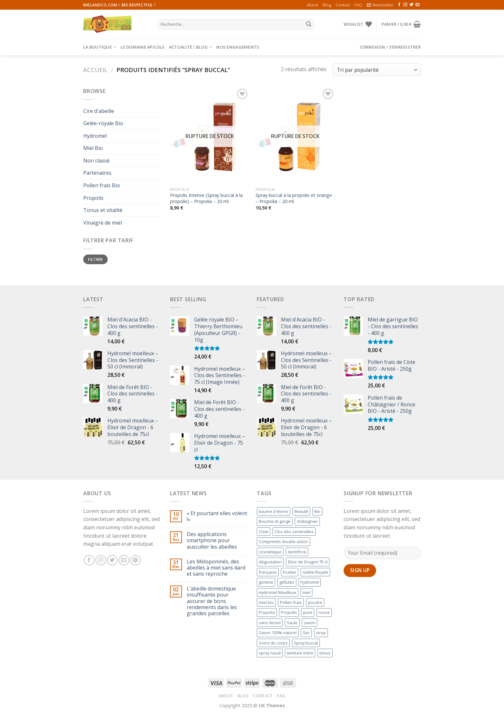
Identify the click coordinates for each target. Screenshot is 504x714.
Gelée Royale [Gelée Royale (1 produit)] (315, 572)
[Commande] (377, 69)
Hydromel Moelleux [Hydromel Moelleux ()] (277, 592)
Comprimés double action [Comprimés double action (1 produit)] (283, 541)
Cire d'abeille (98, 111)
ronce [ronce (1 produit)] (324, 612)
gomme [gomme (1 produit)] (266, 582)
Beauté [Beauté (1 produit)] (301, 511)
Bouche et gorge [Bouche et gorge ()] (275, 521)
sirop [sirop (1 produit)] (321, 632)
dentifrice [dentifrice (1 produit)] (297, 552)
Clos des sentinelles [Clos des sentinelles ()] (294, 531)
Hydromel (95, 135)
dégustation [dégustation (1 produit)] (270, 562)
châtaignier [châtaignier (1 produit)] (307, 521)
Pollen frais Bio (101, 185)
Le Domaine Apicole (143, 47)
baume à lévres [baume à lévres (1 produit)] (273, 511)
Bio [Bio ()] (317, 511)
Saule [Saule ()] (292, 623)
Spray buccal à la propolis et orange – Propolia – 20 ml (294, 198)
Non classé (96, 160)
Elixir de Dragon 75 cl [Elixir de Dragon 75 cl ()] (308, 562)
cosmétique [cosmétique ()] (270, 552)
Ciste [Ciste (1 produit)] (263, 531)
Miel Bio (93, 148)
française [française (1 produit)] (268, 572)
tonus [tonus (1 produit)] (325, 653)
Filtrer (95, 259)
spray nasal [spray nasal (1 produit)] (270, 653)
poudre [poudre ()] (315, 602)
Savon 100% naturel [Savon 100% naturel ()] (278, 632)
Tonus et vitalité (102, 210)
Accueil (95, 70)
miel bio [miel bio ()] (266, 602)
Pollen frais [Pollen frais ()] (291, 602)
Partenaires (97, 172)
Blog (327, 5)
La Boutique (99, 47)
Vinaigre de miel (102, 222)
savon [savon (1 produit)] (309, 623)
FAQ (358, 5)
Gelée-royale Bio (103, 123)
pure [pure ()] (307, 612)
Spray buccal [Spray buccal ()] (306, 643)
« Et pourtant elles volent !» (217, 516)
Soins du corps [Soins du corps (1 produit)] (273, 643)
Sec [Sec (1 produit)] (306, 632)
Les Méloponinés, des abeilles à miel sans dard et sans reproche (216, 568)
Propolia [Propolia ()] (267, 612)
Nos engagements (237, 47)
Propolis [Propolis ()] (289, 612)
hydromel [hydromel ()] (310, 582)
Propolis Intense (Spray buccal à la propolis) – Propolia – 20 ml (206, 198)
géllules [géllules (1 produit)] (286, 582)
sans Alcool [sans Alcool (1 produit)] (270, 623)
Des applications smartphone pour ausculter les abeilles (212, 540)
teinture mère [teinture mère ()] (300, 653)
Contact (343, 5)
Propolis (93, 197)
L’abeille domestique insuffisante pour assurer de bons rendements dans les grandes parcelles (212, 601)
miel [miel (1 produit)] (306, 592)
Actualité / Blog (190, 47)
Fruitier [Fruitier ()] (289, 572)
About (312, 5)
